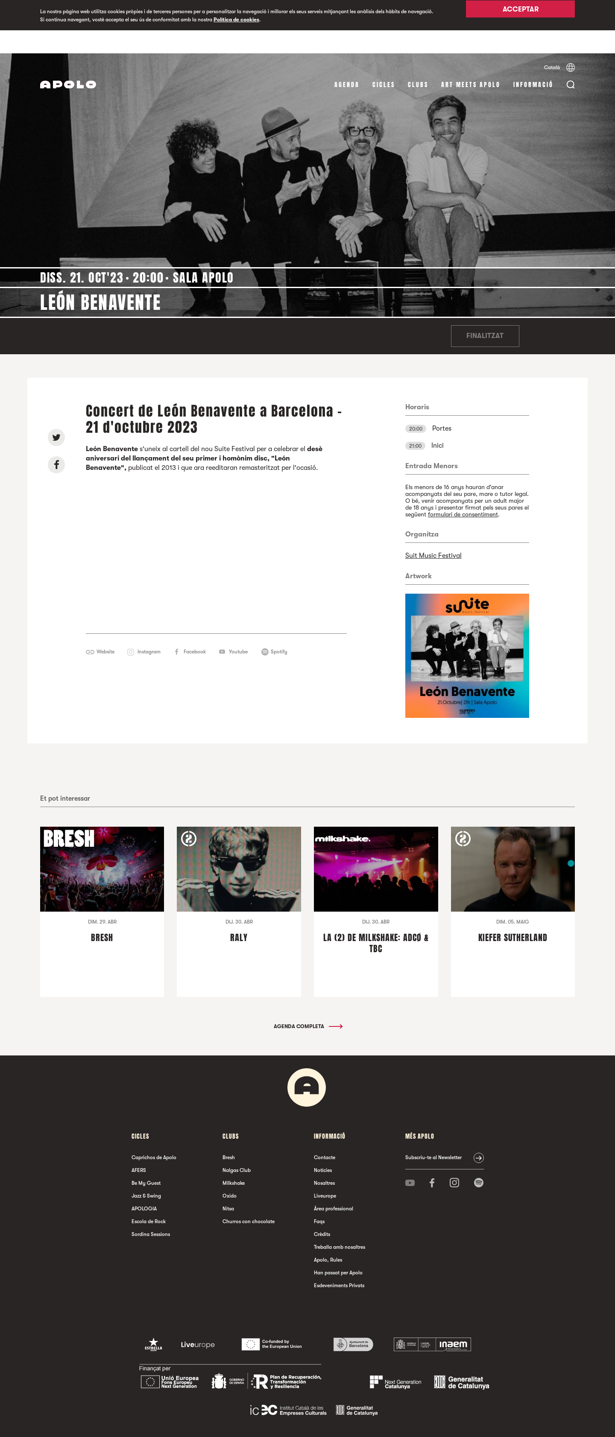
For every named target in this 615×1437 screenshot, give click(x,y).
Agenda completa (308, 1003)
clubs (418, 61)
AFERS (139, 1147)
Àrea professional (333, 1186)
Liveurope (325, 1173)
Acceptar (521, 16)
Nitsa (228, 1186)
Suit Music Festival (433, 532)
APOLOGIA (144, 1186)
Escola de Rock (149, 1198)
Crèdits (322, 1211)
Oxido (230, 1173)
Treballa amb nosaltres (339, 1224)
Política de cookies (236, 20)
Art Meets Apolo (471, 61)
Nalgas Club (237, 1147)
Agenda (347, 61)
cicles (383, 61)
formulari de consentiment (463, 491)
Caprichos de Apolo (154, 1134)
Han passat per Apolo (338, 1250)
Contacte (324, 1134)
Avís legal (219, 1422)
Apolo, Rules (328, 1237)
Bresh (229, 1134)
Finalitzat (485, 313)
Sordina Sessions (151, 1211)
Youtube (238, 629)
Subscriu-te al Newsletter (433, 1134)
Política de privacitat (255, 1422)
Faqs (319, 1198)
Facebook (195, 629)
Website (105, 629)
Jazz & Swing (146, 1173)
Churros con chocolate (249, 1198)
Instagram (149, 629)
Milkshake (234, 1160)
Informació (533, 61)
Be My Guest (146, 1160)
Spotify (279, 629)
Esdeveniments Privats (339, 1262)
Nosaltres (324, 1160)
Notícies (323, 1147)
